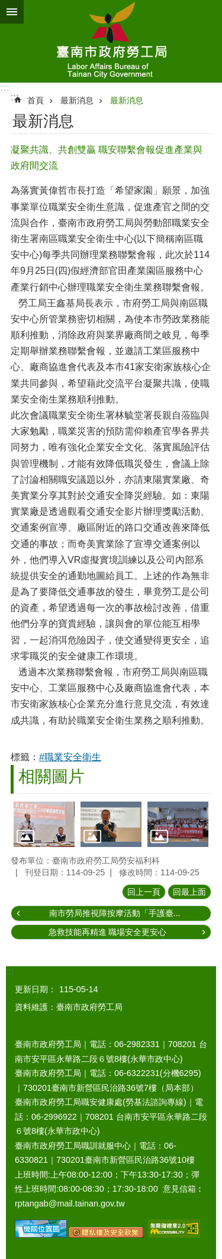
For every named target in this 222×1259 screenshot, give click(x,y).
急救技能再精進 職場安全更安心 (108, 932)
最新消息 (77, 100)
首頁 (35, 100)
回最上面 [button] (189, 892)
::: (4, 88)
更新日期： (35, 989)
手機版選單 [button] (12, 12)
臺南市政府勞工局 (111, 41)
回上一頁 (143, 892)
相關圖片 (51, 776)
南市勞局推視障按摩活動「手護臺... (115, 913)
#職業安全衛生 (70, 757)
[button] (44, 824)
